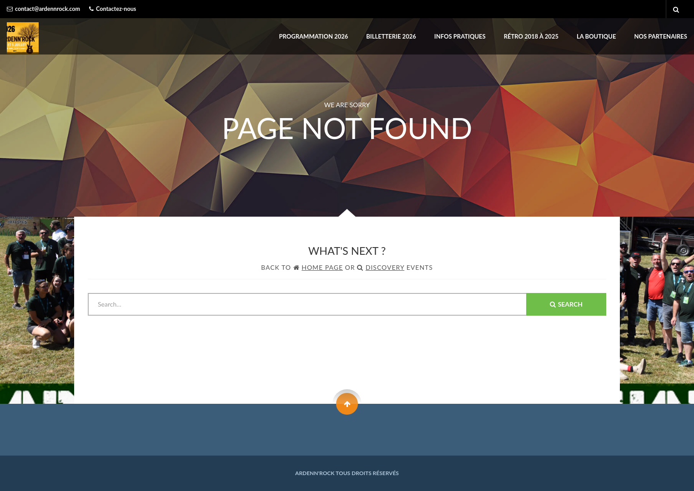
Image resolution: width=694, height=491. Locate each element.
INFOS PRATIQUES (460, 36)
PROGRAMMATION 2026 (313, 36)
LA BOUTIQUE (596, 36)
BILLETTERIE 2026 (391, 36)
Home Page (322, 267)
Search (566, 304)
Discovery (385, 267)
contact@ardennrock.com (47, 8)
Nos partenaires (660, 36)
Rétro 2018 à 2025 (531, 36)
